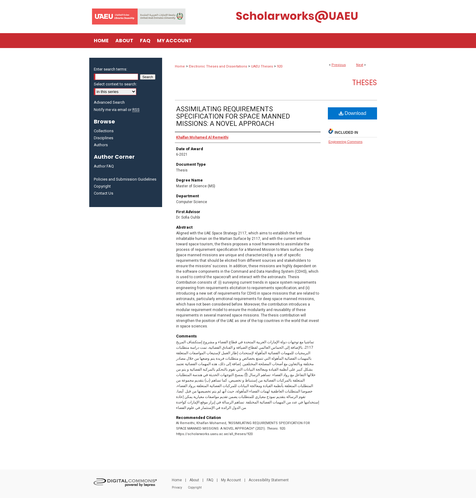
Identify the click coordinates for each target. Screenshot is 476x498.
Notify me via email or (117, 109)
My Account (231, 480)
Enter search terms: (110, 69)
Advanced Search (109, 102)
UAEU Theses (262, 66)
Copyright (102, 186)
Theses (364, 83)
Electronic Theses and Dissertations (218, 66)
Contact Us (103, 193)
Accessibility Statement (269, 480)
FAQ (210, 480)
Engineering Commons (345, 142)
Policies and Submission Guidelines (125, 179)
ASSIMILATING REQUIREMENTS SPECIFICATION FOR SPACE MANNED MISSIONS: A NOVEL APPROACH (233, 116)
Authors (101, 145)
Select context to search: (115, 84)
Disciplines (103, 138)
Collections (104, 131)
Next (359, 65)
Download (352, 113)
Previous (339, 65)
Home (180, 66)
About (194, 480)
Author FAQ (104, 166)
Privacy (177, 487)
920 (279, 66)
